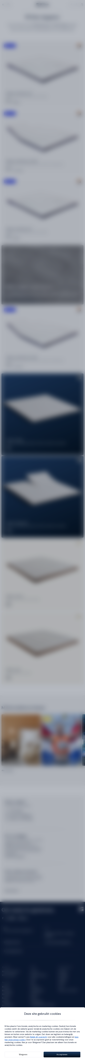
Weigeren (23, 1054)
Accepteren (61, 1054)
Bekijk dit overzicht (38, 1037)
